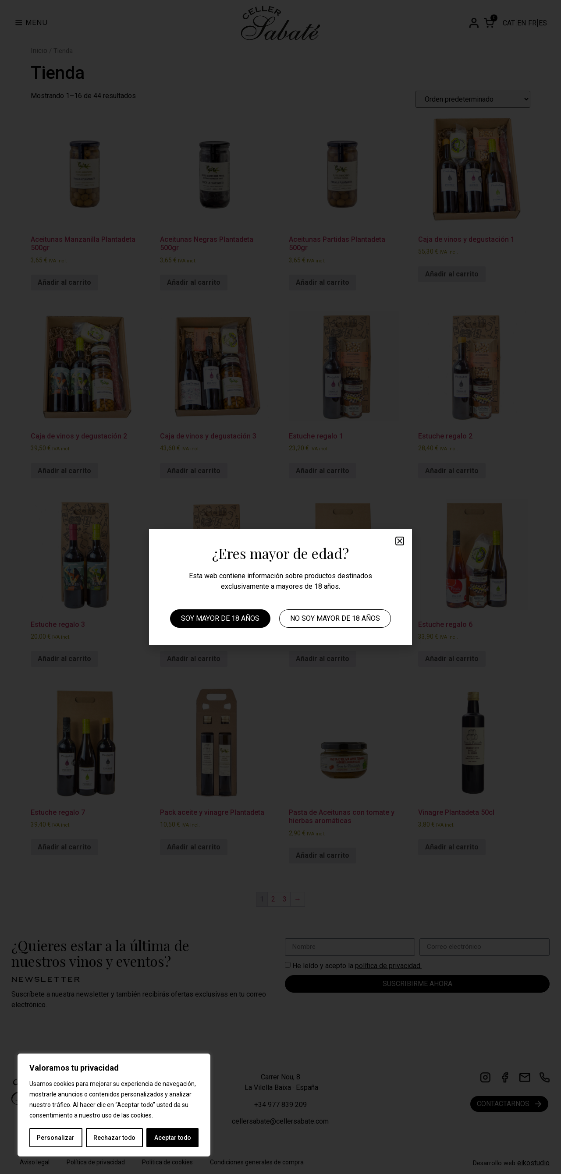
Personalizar (56, 1137)
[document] (280, 587)
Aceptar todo (172, 1137)
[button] (399, 541)
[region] (114, 1105)
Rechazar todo (114, 1137)
